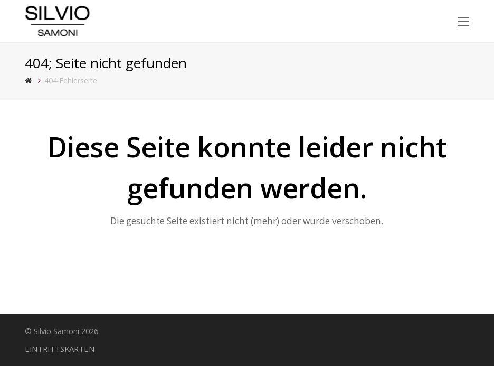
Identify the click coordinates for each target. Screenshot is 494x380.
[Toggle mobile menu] (463, 21)
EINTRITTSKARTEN (59, 349)
